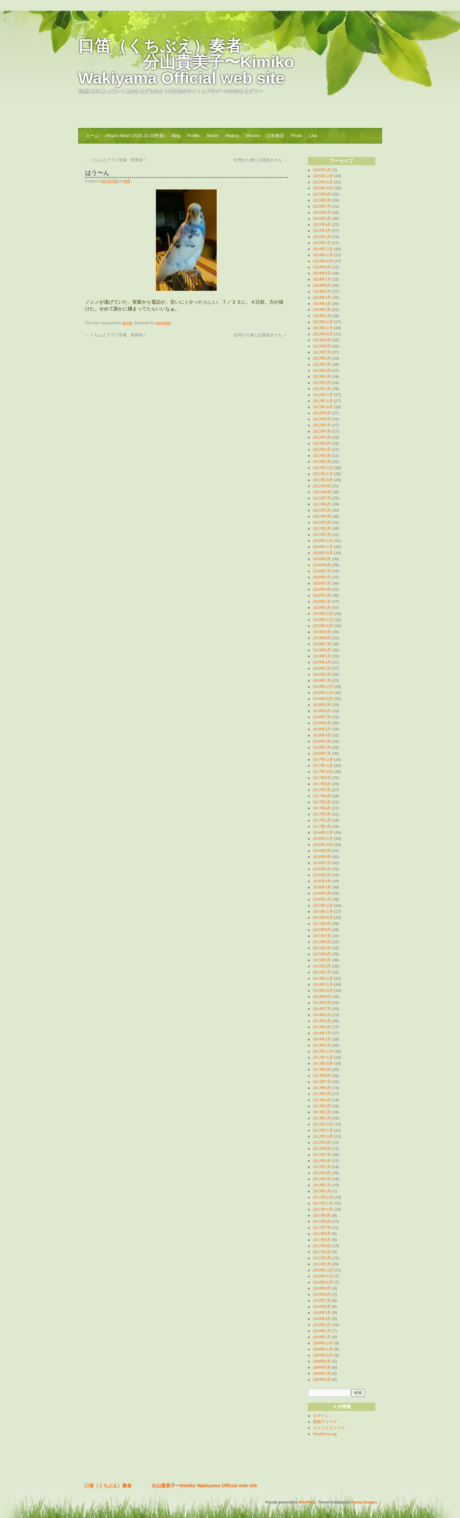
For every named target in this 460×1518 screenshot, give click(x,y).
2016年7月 (322, 862)
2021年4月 (322, 516)
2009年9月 (322, 1361)
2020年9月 (322, 559)
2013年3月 (322, 1106)
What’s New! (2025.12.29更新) (135, 135)
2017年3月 (322, 814)
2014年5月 (322, 1021)
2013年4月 (322, 1100)
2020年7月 (322, 571)
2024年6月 (322, 285)
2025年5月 (322, 218)
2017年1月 (322, 826)
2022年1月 (322, 461)
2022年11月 (323, 400)
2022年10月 (323, 407)
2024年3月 (322, 303)
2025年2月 (322, 236)
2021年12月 (323, 467)
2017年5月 (322, 802)
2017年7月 (322, 790)
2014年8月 (322, 1002)
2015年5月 (322, 948)
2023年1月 (322, 388)
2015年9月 (322, 923)
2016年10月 (323, 844)
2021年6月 (322, 504)
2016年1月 (322, 899)
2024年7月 (322, 279)
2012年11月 (323, 1130)
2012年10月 (323, 1136)
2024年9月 (322, 267)
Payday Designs (364, 1502)
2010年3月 (322, 1324)
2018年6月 (322, 723)
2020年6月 (322, 577)
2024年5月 (322, 291)
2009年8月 (322, 1367)
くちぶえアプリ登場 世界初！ (116, 160)
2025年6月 (322, 212)
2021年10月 (323, 480)
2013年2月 (322, 1112)
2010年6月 (322, 1306)
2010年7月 (322, 1300)
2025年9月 (322, 194)
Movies (253, 135)
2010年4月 (322, 1318)
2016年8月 (322, 856)
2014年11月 (323, 984)
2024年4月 (322, 297)
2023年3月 (322, 376)
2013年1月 (322, 1118)
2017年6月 (322, 796)
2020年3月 (322, 595)
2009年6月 (322, 1379)
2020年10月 (323, 552)
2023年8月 (322, 346)
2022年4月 (322, 443)
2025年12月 (323, 176)
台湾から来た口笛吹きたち (260, 160)
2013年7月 (322, 1081)
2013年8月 (322, 1075)
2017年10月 (323, 771)
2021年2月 (322, 528)
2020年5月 (322, 583)
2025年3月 (322, 230)
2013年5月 (322, 1093)
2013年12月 (323, 1051)
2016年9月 (322, 850)
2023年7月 (322, 352)
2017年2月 (322, 820)
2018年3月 (322, 741)
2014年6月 (322, 1014)
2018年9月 (322, 704)
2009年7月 (322, 1373)
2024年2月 (322, 309)
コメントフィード (329, 1427)
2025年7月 (322, 206)
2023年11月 (323, 328)
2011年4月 (322, 1245)
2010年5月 (322, 1312)
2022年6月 (322, 431)
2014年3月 (322, 1033)
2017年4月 (322, 808)
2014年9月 (322, 996)
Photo (296, 135)
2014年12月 (323, 978)
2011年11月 (323, 1203)
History (232, 135)
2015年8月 (322, 929)
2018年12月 (323, 686)
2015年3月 (322, 960)
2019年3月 (322, 668)
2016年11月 (323, 838)
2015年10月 (323, 917)
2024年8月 (322, 273)
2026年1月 (322, 170)
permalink (163, 323)
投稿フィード (325, 1421)
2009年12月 (323, 1343)
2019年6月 (322, 650)
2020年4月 (322, 589)
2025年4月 (322, 224)
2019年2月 (322, 674)
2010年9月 (322, 1288)
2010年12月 (323, 1270)
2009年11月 (323, 1349)
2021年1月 (322, 534)
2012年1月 (322, 1191)
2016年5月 (322, 875)
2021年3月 (322, 522)
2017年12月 (323, 759)
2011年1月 (322, 1264)
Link (313, 135)
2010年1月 (322, 1337)
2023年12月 (323, 321)
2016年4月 (322, 881)
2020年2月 (322, 601)
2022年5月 (322, 437)
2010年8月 (322, 1294)
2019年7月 (322, 644)
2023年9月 (322, 340)
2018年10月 (323, 698)
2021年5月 (322, 510)
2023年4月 (322, 370)
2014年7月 (322, 1008)
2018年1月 (322, 753)
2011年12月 (323, 1197)
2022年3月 (322, 449)
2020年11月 (323, 546)
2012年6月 (322, 1160)
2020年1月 (322, 607)
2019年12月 (323, 613)
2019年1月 (322, 680)
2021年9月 (322, 486)
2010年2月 (322, 1331)
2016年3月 (322, 887)
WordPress (308, 1502)
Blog (176, 135)
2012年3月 (322, 1179)
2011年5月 (322, 1239)
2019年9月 (322, 631)
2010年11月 (323, 1276)
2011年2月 (322, 1258)
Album (212, 135)
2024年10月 (323, 261)
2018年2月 (322, 747)
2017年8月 (322, 783)
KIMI (127, 181)
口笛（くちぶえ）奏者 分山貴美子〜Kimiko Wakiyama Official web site (186, 62)
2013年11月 (323, 1057)
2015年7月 (322, 935)
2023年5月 (322, 364)
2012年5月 (322, 1166)
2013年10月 (323, 1063)
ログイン (321, 1415)
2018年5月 (322, 729)
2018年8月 (322, 711)
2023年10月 (323, 334)
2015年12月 (323, 905)
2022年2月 (322, 455)
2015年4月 (322, 954)
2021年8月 (322, 492)
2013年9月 (322, 1069)
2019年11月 (323, 619)
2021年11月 (323, 473)
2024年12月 (323, 249)
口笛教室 (275, 135)
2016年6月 (322, 869)
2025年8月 (322, 200)
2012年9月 (322, 1142)
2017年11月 (323, 765)
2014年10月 (323, 990)
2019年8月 (322, 638)
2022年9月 (322, 413)
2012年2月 (322, 1185)
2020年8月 (322, 565)
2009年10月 (323, 1355)
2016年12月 (323, 832)
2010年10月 (323, 1282)
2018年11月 (323, 692)
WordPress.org (324, 1434)
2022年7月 (322, 425)
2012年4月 (322, 1172)
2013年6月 (322, 1087)
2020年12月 (323, 540)
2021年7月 (322, 498)
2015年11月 (323, 911)
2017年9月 (322, 777)
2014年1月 (322, 1045)
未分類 (127, 323)
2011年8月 (322, 1221)
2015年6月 (322, 942)
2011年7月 (322, 1227)
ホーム (92, 135)
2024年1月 (322, 315)
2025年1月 (322, 242)
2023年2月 (322, 382)
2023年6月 (322, 358)
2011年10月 (323, 1209)
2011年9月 (322, 1215)
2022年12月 (323, 394)
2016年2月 (322, 893)
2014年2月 (322, 1039)
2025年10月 (323, 188)
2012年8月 (322, 1148)
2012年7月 (322, 1154)
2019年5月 (322, 656)
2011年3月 (322, 1252)
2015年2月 (322, 966)
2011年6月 (322, 1233)
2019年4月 (322, 662)
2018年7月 (322, 717)
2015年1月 (322, 972)
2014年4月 (322, 1027)
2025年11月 (323, 182)
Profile (193, 135)
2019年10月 (323, 625)
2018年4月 (322, 735)
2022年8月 (322, 419)
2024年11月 (323, 255)
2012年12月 (323, 1124)
